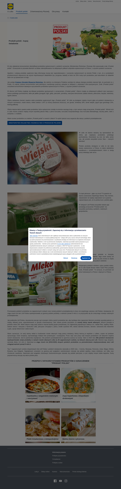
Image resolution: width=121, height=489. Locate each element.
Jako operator (34, 235)
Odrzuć (65, 258)
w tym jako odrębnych (64, 244)
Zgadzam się (86, 258)
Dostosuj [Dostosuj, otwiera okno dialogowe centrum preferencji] (74, 258)
